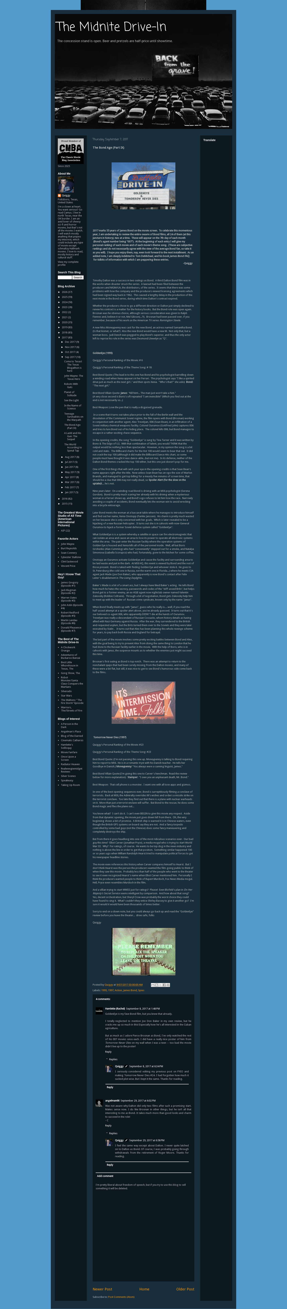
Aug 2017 (70, 456)
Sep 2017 (70, 357)
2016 (65, 498)
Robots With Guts (71, 385)
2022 (65, 312)
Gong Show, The (70, 673)
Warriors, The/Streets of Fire (71, 709)
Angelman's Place (71, 731)
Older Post (185, 1289)
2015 (65, 503)
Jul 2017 (70, 461)
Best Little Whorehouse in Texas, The (69, 665)
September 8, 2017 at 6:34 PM (146, 1066)
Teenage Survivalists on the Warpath (73, 416)
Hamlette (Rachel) (115, 1008)
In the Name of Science (72, 407)
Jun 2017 (70, 466)
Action (118, 990)
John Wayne (67, 543)
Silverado (66, 691)
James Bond (130, 990)
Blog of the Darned (72, 735)
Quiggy (119, 1066)
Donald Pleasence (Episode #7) (71, 629)
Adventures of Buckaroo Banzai (70, 656)
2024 (65, 302)
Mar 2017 (70, 482)
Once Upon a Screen (68, 758)
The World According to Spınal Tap (73, 447)
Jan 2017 (70, 492)
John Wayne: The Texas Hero (73, 377)
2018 (65, 332)
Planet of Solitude (70, 394)
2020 (65, 322)
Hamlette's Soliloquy (67, 746)
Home (144, 1289)
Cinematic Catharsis (72, 740)
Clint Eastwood (69, 561)
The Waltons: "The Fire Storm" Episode (72, 701)
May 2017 (71, 472)
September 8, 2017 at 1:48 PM (143, 1008)
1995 (104, 990)
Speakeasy (67, 780)
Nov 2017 (70, 347)
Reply (108, 1051)
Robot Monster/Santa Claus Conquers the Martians (72, 682)
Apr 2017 (70, 477)
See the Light (71, 400)
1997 (111, 990)
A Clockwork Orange (68, 649)
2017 (65, 337)
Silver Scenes (68, 776)
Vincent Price (68, 565)
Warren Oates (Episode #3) (69, 599)
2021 (65, 317)
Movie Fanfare (69, 752)
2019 (65, 327)
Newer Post (102, 1289)
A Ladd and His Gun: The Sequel (72, 436)
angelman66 (112, 1100)
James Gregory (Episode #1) (69, 584)
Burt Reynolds (69, 548)
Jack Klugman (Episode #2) (68, 592)
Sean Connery (69, 552)
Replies (113, 1059)
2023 (65, 307)
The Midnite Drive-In (111, 27)
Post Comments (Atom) (121, 1296)
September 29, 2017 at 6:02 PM (138, 1100)
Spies (141, 990)
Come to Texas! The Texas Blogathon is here (73, 366)
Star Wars (66, 695)
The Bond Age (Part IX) (72, 426)
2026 (65, 291)
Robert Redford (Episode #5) (70, 614)
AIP (63, 530)
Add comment (105, 1176)
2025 (65, 296)
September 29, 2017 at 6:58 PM (146, 1140)
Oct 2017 (70, 352)
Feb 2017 (70, 487)
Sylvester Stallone (71, 557)
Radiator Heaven (70, 764)
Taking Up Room (70, 784)
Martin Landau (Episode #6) (69, 622)
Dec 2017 (70, 341)
